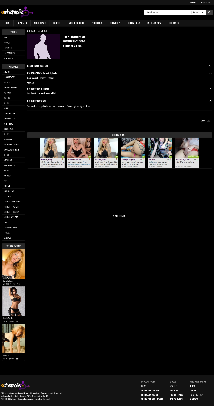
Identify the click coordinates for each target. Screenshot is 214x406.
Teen (5, 222)
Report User (205, 120)
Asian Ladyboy (9, 77)
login (74, 106)
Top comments (9, 53)
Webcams (7, 237)
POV (5, 180)
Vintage (7, 232)
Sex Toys (7, 196)
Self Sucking (9, 191)
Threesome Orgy (10, 227)
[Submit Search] (209, 12)
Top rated (8, 47)
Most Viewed (40, 23)
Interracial (8, 160)
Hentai (6, 154)
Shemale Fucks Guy (11, 211)
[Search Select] (197, 12)
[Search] (169, 12)
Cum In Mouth (9, 118)
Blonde (6, 103)
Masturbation (9, 165)
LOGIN (193, 2)
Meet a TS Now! (154, 23)
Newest (6, 37)
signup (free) (84, 106)
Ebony (6, 134)
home (143, 385)
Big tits (7, 97)
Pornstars (97, 23)
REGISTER (205, 2)
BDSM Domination (10, 87)
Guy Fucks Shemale (11, 149)
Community (115, 23)
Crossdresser (9, 113)
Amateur (7, 71)
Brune (6, 108)
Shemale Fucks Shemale (152, 399)
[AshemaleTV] (17, 12)
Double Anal (9, 128)
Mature (6, 170)
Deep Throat (9, 123)
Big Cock (7, 92)
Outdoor (7, 175)
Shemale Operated (11, 217)
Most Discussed (76, 23)
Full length (8, 58)
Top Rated (22, 23)
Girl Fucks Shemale (11, 144)
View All (30, 82)
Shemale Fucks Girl (11, 206)
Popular (7, 42)
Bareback (7, 82)
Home (7, 23)
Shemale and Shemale (12, 201)
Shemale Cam (134, 23)
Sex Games (174, 23)
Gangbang (8, 139)
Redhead (7, 186)
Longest (57, 23)
